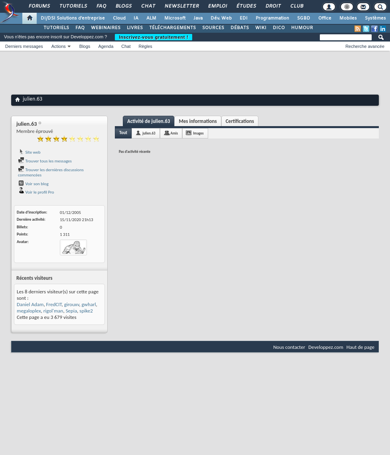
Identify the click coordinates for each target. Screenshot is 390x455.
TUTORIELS (56, 28)
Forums (39, 6)
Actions (58, 46)
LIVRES (135, 28)
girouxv (71, 304)
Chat (148, 6)
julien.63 (148, 133)
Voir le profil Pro (36, 192)
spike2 (86, 311)
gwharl (88, 304)
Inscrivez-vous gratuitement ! (153, 37)
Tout (123, 132)
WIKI (260, 28)
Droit (272, 6)
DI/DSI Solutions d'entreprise (73, 18)
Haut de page (360, 347)
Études (245, 6)
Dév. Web (221, 18)
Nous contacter (289, 347)
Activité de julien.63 (148, 121)
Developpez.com (325, 347)
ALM (151, 18)
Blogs (123, 6)
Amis (174, 133)
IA (136, 18)
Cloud (119, 18)
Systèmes (375, 18)
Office (324, 18)
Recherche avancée (364, 46)
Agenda (105, 46)
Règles (145, 46)
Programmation (272, 18)
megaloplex (29, 311)
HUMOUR (302, 28)
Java (198, 18)
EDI (244, 18)
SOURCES (213, 28)
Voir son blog (33, 183)
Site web (29, 152)
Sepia (71, 311)
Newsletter (181, 6)
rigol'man (53, 311)
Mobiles (348, 18)
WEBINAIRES (105, 28)
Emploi (217, 6)
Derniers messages (24, 46)
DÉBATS (239, 28)
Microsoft (174, 18)
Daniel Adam (30, 304)
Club (296, 6)
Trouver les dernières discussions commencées (51, 172)
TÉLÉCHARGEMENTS (172, 28)
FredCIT (54, 304)
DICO (279, 28)
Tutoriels (72, 6)
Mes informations (198, 121)
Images (198, 133)
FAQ (100, 6)
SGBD (303, 18)
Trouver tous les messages (45, 161)
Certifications (240, 121)
